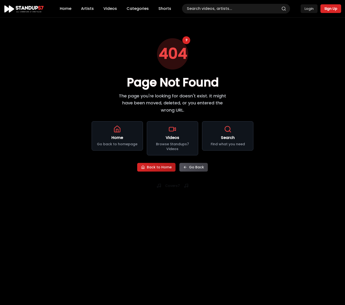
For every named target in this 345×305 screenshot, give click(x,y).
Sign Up (330, 8)
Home (65, 8)
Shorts (164, 8)
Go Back (193, 166)
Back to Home (156, 166)
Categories (138, 8)
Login (309, 8)
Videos (110, 8)
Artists (87, 8)
